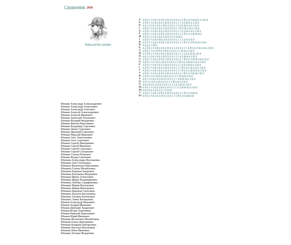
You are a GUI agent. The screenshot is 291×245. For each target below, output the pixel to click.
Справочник (74, 7)
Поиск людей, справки (98, 44)
